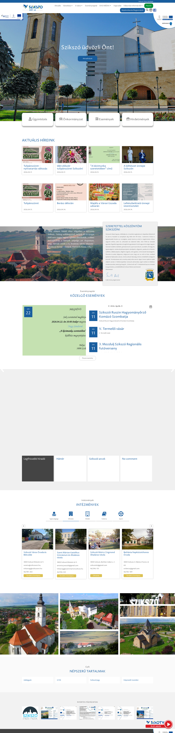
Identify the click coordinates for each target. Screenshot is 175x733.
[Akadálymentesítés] (150, 10)
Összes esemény (87, 358)
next (172, 369)
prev (2, 369)
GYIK (59, 680)
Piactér (148, 6)
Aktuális (58, 6)
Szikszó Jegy (95, 680)
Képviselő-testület (131, 680)
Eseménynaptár (91, 6)
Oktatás (71, 515)
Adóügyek (27, 680)
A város (79, 6)
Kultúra (104, 515)
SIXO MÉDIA (105, 6)
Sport (121, 515)
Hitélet (87, 515)
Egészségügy (54, 515)
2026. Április (115, 306)
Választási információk (133, 6)
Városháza (68, 6)
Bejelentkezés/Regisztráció (132, 10)
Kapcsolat (117, 6)
